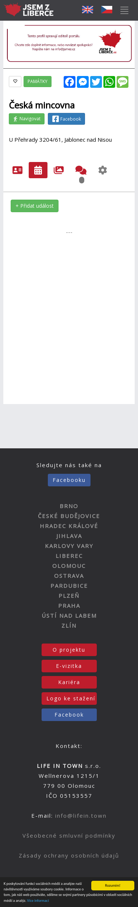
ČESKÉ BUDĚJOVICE (69, 516)
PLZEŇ (69, 595)
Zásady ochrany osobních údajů (69, 855)
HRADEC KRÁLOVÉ (69, 526)
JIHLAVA (69, 535)
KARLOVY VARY (69, 545)
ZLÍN (69, 625)
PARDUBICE (69, 585)
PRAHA (69, 605)
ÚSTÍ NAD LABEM (69, 615)
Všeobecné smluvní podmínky (69, 835)
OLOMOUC (69, 565)
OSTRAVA (69, 575)
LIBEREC (69, 555)
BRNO (69, 506)
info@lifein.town (81, 815)
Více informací (38, 901)
